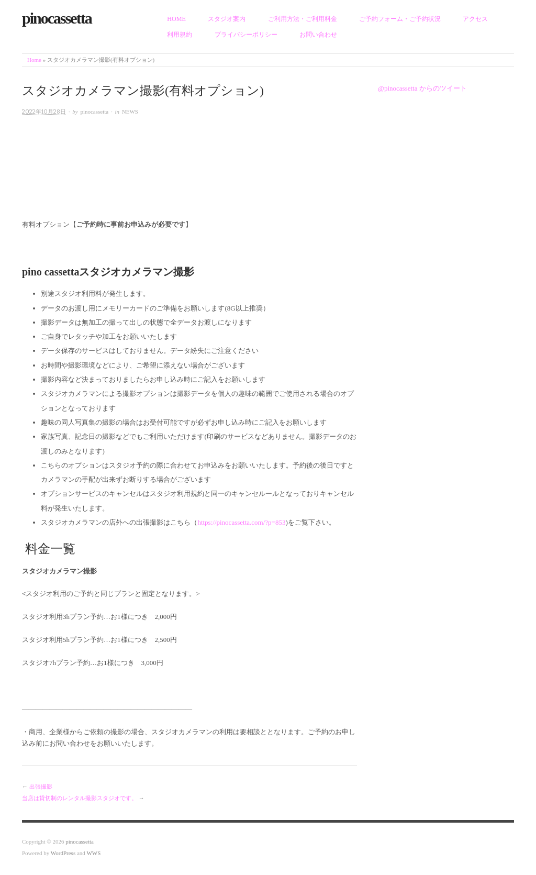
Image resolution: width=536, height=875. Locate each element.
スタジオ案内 (226, 19)
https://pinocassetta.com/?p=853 (241, 522)
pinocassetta (94, 111)
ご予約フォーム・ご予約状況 (400, 19)
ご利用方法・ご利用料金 (302, 19)
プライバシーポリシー (246, 34)
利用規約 (179, 34)
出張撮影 (40, 786)
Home (34, 60)
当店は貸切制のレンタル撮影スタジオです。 (79, 798)
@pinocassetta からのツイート (422, 88)
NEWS (130, 111)
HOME (176, 19)
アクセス (475, 19)
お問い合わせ (318, 34)
